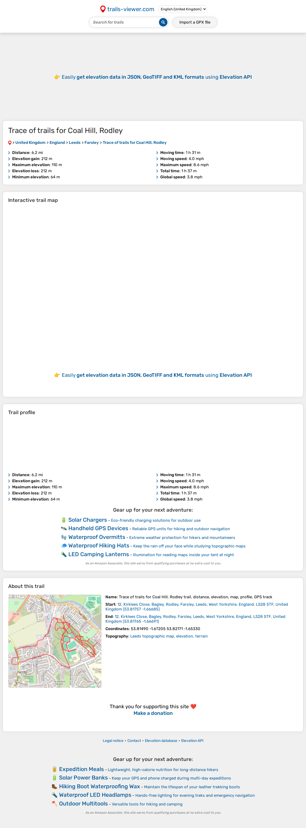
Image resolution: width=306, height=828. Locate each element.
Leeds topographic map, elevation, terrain (169, 636)
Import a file (194, 22)
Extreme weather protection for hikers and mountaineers (182, 537)
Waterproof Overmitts (96, 537)
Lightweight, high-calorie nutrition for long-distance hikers (163, 769)
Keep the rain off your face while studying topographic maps (189, 546)
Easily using (157, 77)
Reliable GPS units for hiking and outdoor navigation (181, 528)
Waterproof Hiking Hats (98, 545)
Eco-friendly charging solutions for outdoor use (156, 520)
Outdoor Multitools (83, 803)
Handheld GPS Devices (98, 528)
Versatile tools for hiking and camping (147, 804)
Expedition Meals (81, 769)
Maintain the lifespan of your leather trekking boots (192, 787)
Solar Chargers (87, 519)
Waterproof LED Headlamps (95, 794)
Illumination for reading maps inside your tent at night (183, 554)
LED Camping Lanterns (98, 554)
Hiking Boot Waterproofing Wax (99, 786)
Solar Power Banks (83, 777)
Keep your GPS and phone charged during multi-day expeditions (171, 778)
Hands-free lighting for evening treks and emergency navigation (195, 795)
